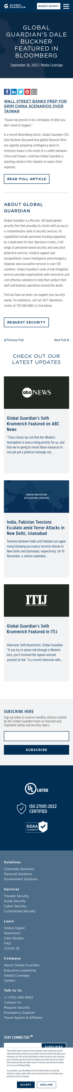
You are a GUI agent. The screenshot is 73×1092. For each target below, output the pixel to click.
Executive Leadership (20, 970)
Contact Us (12, 1002)
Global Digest (14, 928)
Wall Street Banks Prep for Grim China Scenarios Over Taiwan (35, 106)
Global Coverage (16, 975)
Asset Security (15, 901)
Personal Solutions (18, 874)
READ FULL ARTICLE (26, 179)
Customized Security (19, 911)
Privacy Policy (24, 1065)
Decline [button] (46, 1084)
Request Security (49, 6)
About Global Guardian (22, 965)
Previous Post (14, 340)
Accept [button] (25, 1084)
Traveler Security (16, 896)
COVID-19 (11, 948)
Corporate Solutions (19, 869)
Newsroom (12, 933)
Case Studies (14, 938)
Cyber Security (15, 906)
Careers (9, 980)
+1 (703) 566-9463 (18, 997)
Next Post (61, 340)
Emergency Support (19, 1012)
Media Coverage (52, 65)
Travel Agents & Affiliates (23, 1017)
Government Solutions (21, 879)
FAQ (7, 943)
